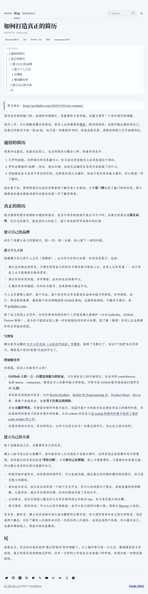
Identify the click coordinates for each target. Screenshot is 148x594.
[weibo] (60, 578)
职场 (48, 39)
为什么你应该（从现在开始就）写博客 (53, 344)
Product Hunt (120, 394)
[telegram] (33, 578)
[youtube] (46, 578)
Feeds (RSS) (136, 586)
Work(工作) (36, 39)
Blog (17, 13)
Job (25, 39)
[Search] (122, 13)
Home (8, 13)
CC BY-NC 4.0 (12, 586)
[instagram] (26, 578)
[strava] (40, 578)
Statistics (28, 13)
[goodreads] (66, 578)
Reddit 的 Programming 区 (90, 394)
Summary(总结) (62, 39)
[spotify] (73, 578)
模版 (82, 124)
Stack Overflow (59, 394)
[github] (13, 578)
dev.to (136, 394)
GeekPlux (36, 586)
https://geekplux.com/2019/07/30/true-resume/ (53, 105)
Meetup (124, 505)
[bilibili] (53, 578)
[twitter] (6, 578)
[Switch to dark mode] (141, 13)
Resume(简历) (12, 39)
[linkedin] (20, 578)
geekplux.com (17, 306)
